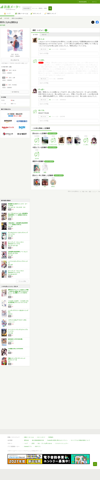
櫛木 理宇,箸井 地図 (13, 245)
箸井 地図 (10, 216)
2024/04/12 (63, 99)
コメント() (55, 49)
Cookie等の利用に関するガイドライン (57, 440)
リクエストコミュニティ (61, 443)
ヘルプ (26, 443)
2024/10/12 (63, 49)
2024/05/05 (60, 78)
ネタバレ (44, 34)
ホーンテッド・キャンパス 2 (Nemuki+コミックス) (15, 271)
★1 (50, 99)
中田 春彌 (10, 333)
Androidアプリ (28, 446)
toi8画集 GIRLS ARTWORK (15, 348)
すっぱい (41, 89)
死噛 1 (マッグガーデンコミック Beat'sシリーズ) (16, 359)
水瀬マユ (10, 304)
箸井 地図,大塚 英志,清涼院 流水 (16, 207)
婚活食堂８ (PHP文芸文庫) (15, 339)
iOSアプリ (38, 446)
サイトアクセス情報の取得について (80, 440)
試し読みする (15, 60)
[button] (50, 8)
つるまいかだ (11, 321)
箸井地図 (6, 18)
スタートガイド (41, 437)
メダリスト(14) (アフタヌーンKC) (17, 320)
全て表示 (35, 34)
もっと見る (22, 281)
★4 (50, 49)
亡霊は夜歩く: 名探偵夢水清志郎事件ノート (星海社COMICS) (18, 223)
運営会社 (26, 440)
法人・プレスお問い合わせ (45, 443)
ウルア (9, 294)
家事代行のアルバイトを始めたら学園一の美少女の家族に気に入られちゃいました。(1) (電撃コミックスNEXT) (18, 291)
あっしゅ (41, 39)
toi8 (9, 350)
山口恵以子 (11, 341)
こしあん (41, 60)
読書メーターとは (29, 437)
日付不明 (62, 116)
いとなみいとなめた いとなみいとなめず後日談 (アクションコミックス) (18, 301)
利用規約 (50, 437)
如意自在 (10, 314)
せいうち (41, 110)
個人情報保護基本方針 (38, 440)
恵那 (9, 361)
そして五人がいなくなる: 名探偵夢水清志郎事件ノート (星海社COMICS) (18, 214)
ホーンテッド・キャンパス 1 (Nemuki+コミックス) (15, 242)
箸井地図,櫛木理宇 (12, 274)
